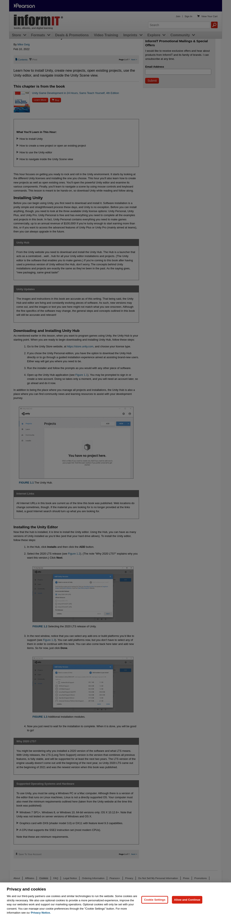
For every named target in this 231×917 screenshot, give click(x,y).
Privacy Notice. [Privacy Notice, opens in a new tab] (41, 912)
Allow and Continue (187, 899)
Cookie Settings (154, 899)
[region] (115, 899)
